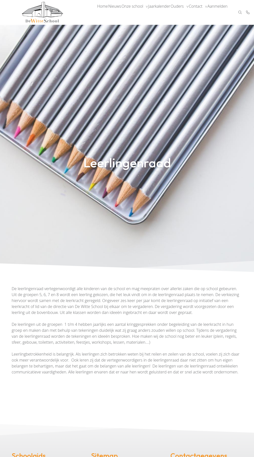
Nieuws (117, 12)
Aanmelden (225, 12)
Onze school (136, 12)
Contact (202, 12)
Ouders (182, 12)
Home (103, 12)
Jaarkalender (163, 12)
